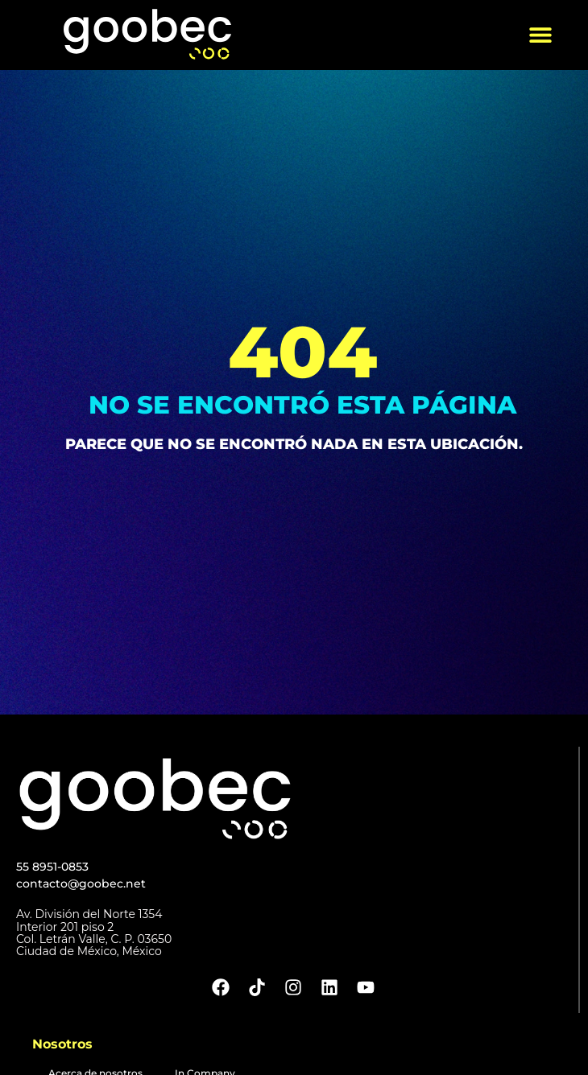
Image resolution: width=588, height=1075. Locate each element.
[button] (541, 35)
